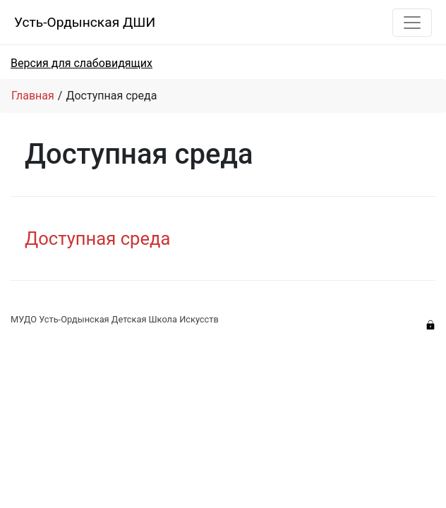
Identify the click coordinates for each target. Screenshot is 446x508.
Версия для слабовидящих (81, 63)
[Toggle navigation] (412, 22)
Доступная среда (97, 238)
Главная (32, 95)
